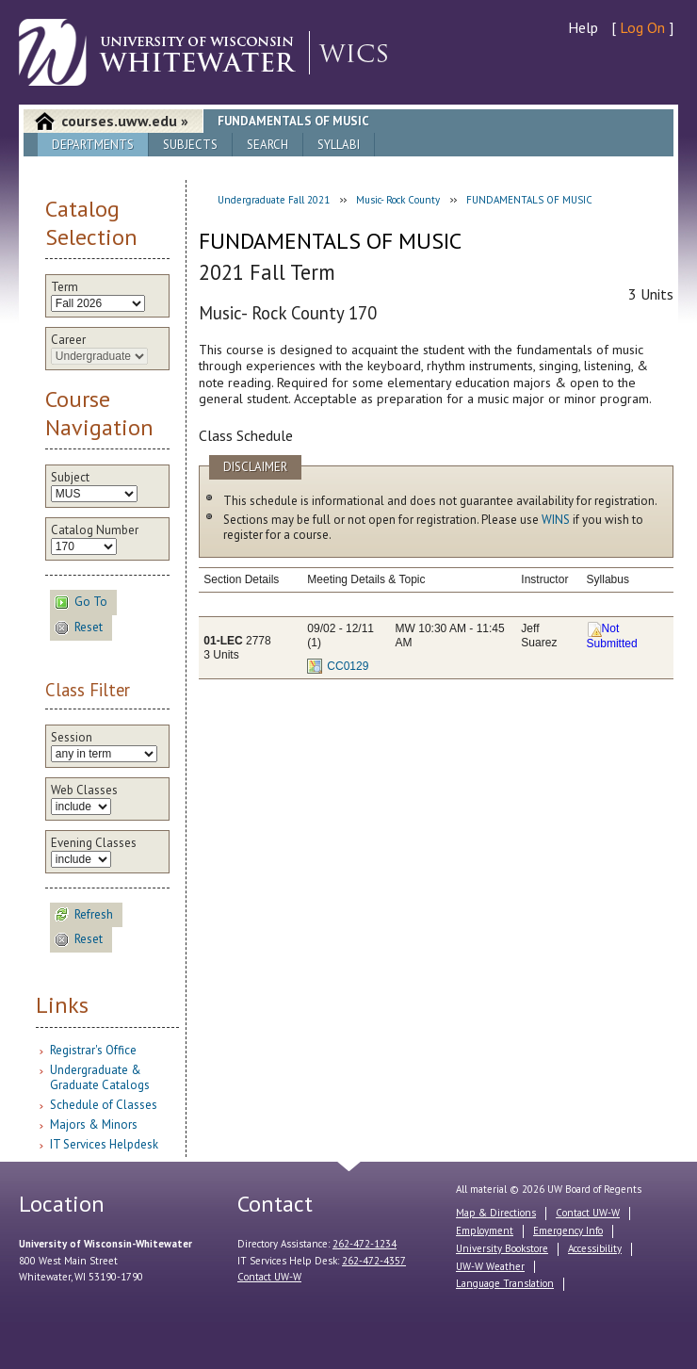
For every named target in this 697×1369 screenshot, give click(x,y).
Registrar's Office (93, 1050)
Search (267, 145)
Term (64, 287)
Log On (642, 27)
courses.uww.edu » (124, 120)
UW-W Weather (490, 1266)
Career (68, 340)
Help (583, 27)
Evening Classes (94, 843)
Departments (93, 145)
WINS (556, 520)
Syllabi (338, 145)
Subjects (190, 145)
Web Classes (84, 790)
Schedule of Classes (103, 1105)
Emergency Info (568, 1230)
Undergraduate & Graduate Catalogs (100, 1077)
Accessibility (595, 1248)
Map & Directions (496, 1212)
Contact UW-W (269, 1276)
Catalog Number (94, 530)
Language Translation (505, 1283)
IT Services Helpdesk (104, 1144)
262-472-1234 (364, 1243)
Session (71, 737)
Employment (484, 1230)
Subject (70, 477)
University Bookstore (502, 1248)
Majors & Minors (94, 1124)
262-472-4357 (374, 1260)
